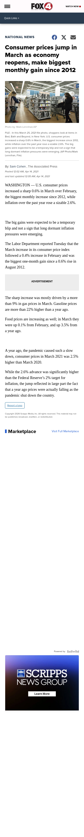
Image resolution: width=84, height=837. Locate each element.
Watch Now (73, 6)
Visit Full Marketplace (65, 431)
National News (20, 37)
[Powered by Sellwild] (73, 651)
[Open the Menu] (7, 6)
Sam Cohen (18, 166)
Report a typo (14, 405)
